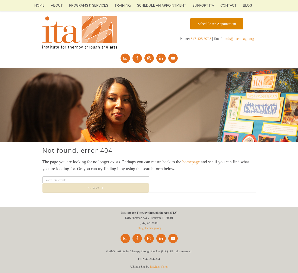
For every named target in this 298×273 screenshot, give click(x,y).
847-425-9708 (201, 39)
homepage (191, 162)
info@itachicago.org (239, 39)
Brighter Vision (159, 266)
